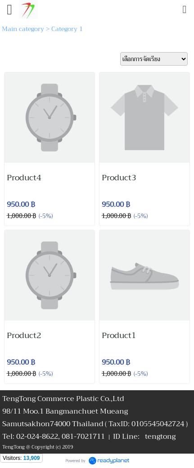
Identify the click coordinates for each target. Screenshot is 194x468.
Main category (23, 28)
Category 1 (67, 28)
